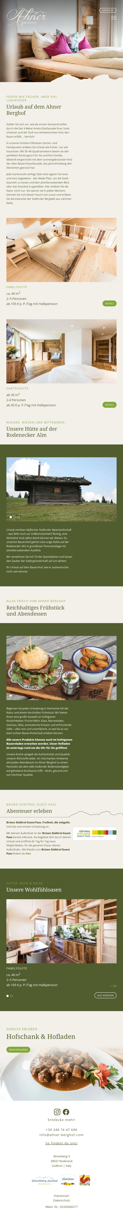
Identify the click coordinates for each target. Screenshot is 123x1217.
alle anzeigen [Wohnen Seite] (105, 995)
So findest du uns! (61, 1143)
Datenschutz (61, 1200)
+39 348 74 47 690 (61, 1130)
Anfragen (108, 10)
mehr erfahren (18, 1049)
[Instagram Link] (57, 1112)
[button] (11, 517)
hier (28, 853)
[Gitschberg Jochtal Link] (44, 1181)
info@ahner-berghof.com (61, 1135)
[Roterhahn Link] (84, 1181)
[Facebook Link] (66, 1112)
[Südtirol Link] (68, 1181)
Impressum (61, 1196)
